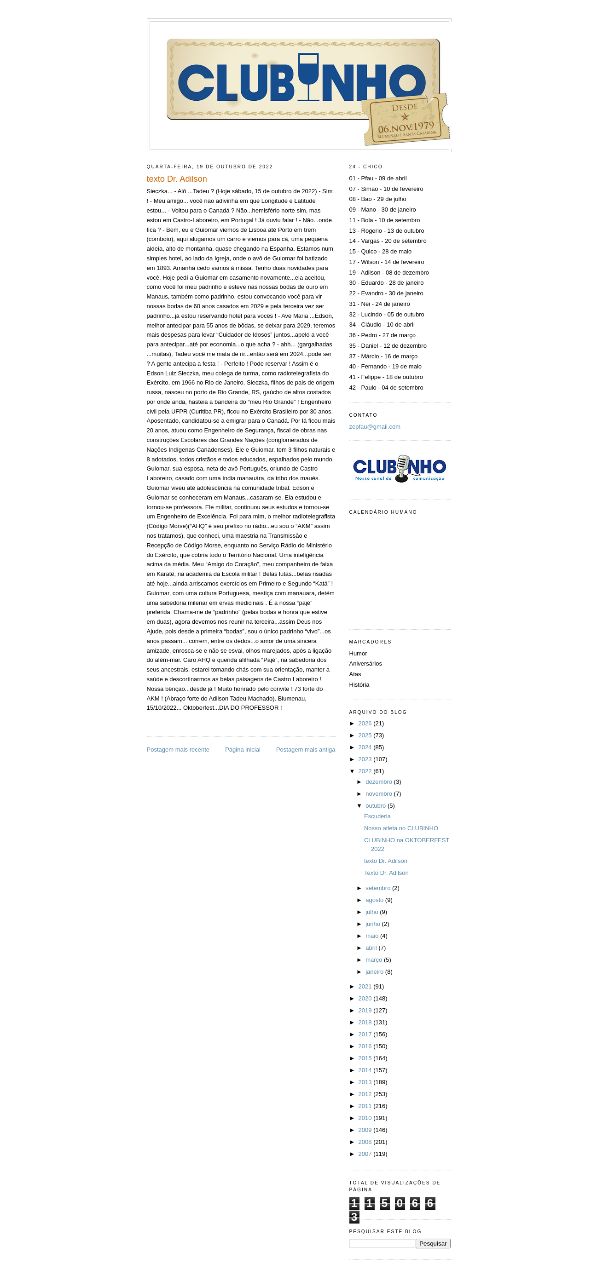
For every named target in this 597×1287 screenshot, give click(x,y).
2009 (366, 1129)
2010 (366, 1118)
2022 (366, 771)
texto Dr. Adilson (385, 860)
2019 (366, 1010)
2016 (366, 1046)
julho (372, 911)
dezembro (379, 781)
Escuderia (377, 816)
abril (371, 947)
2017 (366, 1034)
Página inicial (243, 749)
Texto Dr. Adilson (386, 872)
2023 (366, 759)
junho (373, 923)
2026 (366, 723)
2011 (366, 1106)
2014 (366, 1070)
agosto (375, 899)
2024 (366, 747)
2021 (366, 986)
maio (372, 935)
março (374, 959)
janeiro (375, 971)
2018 (366, 1022)
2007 (366, 1153)
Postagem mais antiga (306, 749)
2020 (366, 998)
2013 (366, 1082)
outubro (376, 805)
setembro (378, 888)
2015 (366, 1058)
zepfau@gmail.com (374, 426)
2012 (366, 1094)
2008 (366, 1141)
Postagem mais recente (178, 749)
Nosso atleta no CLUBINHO (401, 828)
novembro (379, 793)
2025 (366, 735)
